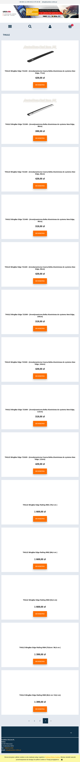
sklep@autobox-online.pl (49, 2)
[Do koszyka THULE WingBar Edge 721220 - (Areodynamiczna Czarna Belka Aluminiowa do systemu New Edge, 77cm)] (40, 85)
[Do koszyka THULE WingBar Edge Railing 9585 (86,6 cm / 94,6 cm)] (40, 709)
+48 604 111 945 (24, 2)
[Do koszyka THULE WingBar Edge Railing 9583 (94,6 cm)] (40, 614)
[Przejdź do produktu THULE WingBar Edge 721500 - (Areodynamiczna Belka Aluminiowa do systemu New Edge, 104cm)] (40, 303)
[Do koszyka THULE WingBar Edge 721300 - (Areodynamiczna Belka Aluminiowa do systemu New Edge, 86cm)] (40, 138)
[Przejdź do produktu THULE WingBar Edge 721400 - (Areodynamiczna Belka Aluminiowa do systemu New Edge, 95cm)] (40, 208)
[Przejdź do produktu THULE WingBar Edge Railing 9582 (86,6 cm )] (40, 541)
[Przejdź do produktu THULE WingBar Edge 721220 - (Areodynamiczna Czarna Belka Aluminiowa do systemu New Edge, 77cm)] (40, 56)
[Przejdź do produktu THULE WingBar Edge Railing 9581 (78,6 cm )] (40, 493)
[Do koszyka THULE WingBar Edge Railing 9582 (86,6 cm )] (40, 566)
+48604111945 (8, 748)
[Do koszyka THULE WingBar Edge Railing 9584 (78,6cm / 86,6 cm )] (40, 661)
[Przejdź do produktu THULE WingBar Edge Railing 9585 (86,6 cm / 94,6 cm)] (40, 683)
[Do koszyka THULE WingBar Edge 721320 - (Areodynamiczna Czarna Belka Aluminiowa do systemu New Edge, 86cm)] (40, 186)
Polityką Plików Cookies (52, 757)
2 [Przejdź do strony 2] (39, 721)
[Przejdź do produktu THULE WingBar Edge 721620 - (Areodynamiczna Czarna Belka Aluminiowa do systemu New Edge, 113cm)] (40, 446)
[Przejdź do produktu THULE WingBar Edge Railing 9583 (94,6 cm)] (40, 588)
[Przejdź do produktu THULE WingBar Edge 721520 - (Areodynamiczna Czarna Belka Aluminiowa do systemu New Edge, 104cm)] (40, 350)
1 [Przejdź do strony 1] (34, 721)
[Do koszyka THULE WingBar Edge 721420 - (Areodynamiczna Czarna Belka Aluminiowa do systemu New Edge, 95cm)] (40, 281)
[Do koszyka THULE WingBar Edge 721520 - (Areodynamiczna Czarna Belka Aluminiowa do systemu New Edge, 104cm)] (40, 376)
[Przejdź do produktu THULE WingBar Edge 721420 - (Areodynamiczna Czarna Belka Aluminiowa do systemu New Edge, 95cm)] (40, 255)
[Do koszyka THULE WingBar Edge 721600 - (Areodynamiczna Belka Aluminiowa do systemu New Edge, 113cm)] (40, 424)
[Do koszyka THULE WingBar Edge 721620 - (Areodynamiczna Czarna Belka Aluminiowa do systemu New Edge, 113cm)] (40, 471)
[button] (10, 26)
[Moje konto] (50, 26)
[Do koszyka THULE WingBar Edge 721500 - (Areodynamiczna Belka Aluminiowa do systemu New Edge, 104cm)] (40, 328)
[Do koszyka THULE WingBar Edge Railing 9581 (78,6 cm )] (40, 519)
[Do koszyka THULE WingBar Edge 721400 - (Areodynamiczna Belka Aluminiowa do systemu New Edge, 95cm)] (40, 233)
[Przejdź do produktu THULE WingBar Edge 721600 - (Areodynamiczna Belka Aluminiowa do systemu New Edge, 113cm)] (40, 398)
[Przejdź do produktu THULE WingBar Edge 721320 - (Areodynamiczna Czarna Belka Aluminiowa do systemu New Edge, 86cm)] (40, 160)
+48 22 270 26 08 (34, 2)
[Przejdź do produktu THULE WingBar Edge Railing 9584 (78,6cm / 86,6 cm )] (40, 636)
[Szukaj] (30, 26)
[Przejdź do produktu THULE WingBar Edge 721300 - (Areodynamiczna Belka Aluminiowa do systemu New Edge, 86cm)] (40, 110)
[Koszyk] (70, 26)
